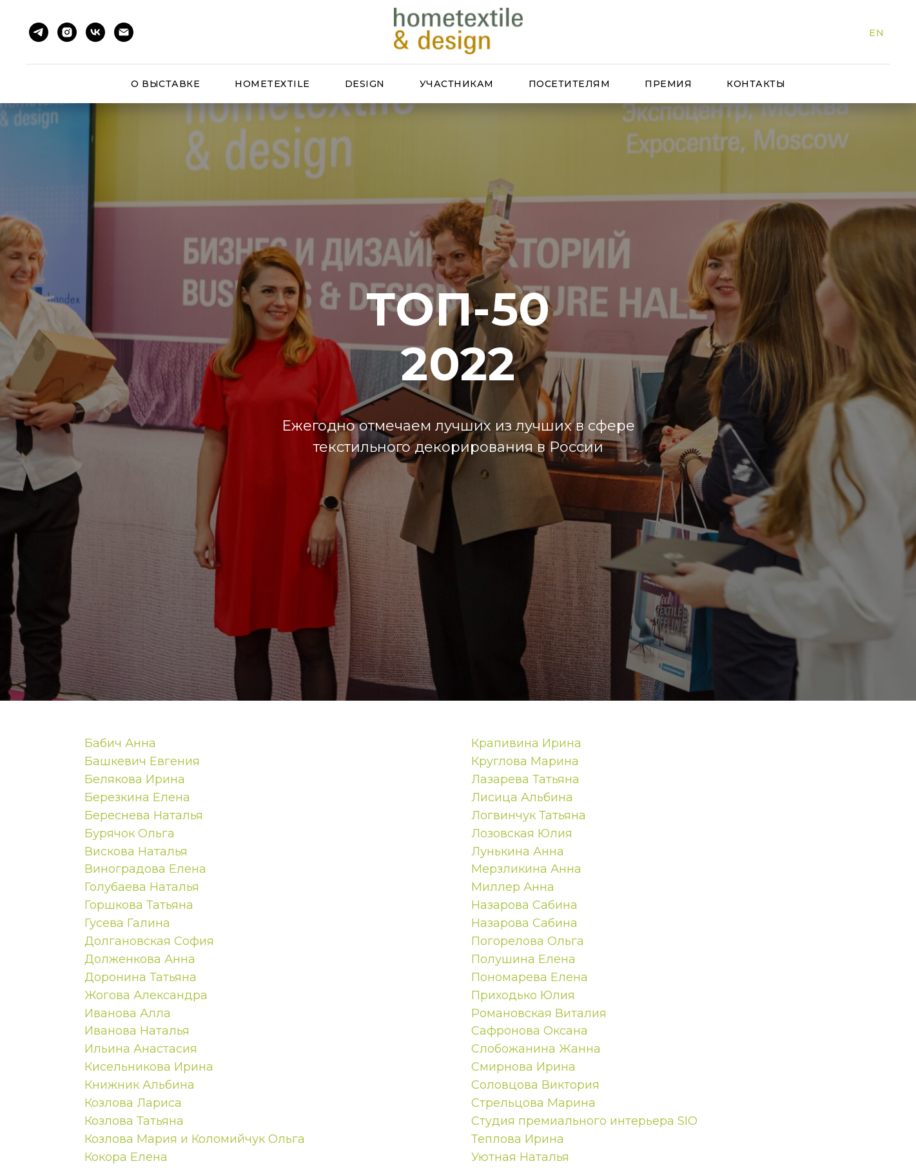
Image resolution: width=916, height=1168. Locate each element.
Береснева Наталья (143, 815)
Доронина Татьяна (140, 977)
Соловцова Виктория (535, 1085)
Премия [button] (668, 84)
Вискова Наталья (136, 851)
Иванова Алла (127, 1013)
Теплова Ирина (517, 1139)
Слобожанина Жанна (536, 1049)
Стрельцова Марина (533, 1103)
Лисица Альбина (522, 797)
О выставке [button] (165, 84)
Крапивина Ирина (526, 743)
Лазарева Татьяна (525, 779)
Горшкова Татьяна (138, 905)
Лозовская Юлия (521, 833)
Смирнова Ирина (523, 1067)
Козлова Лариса (133, 1103)
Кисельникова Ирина (148, 1067)
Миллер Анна (512, 887)
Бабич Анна (120, 743)
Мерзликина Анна (526, 869)
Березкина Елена (137, 797)
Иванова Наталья (137, 1031)
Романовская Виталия (539, 1013)
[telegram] (38, 32)
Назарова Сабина (524, 905)
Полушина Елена (523, 959)
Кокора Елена (126, 1157)
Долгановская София (149, 941)
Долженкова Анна (139, 959)
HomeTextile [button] (272, 84)
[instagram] (67, 32)
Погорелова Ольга (527, 941)
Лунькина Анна (517, 851)
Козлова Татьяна (134, 1121)
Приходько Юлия (523, 995)
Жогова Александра (146, 995)
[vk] (95, 32)
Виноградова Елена (145, 869)
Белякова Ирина (134, 779)
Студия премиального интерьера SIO (584, 1121)
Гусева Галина (127, 923)
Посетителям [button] (569, 84)
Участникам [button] (457, 84)
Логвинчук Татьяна (528, 815)
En (876, 33)
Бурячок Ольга (129, 833)
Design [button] (365, 84)
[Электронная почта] (123, 32)
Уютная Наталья (520, 1157)
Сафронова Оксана (529, 1031)
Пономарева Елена (529, 977)
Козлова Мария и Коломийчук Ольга (194, 1139)
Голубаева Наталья (141, 887)
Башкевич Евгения (142, 761)
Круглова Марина (525, 761)
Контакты (755, 84)
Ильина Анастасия (140, 1049)
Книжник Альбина (139, 1085)
